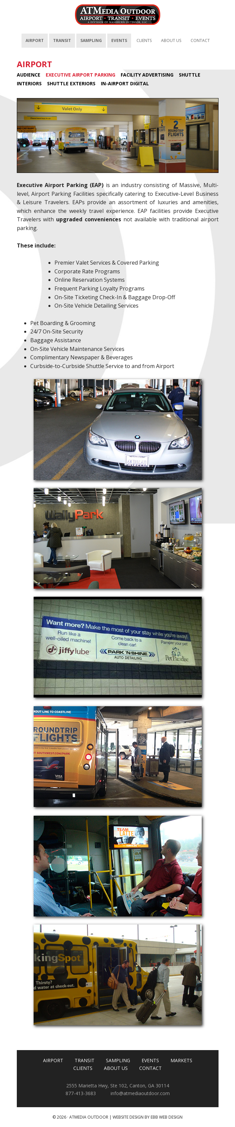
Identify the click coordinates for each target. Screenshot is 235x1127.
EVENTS (150, 1060)
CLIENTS (82, 1068)
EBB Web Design (167, 1117)
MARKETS (181, 1060)
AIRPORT (34, 64)
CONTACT (150, 1068)
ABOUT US (116, 1068)
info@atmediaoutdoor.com (140, 1093)
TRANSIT (84, 1060)
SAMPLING (118, 1060)
